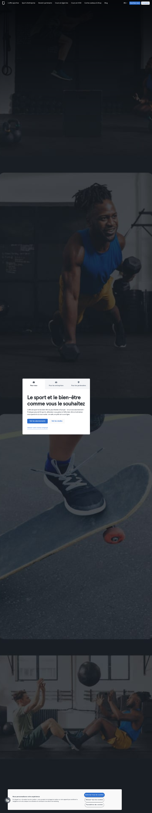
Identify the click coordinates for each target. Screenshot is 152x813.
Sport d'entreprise (28, 3)
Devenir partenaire (45, 3)
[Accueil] (3, 3)
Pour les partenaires (78, 383)
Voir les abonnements (37, 421)
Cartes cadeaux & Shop (92, 3)
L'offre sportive (13, 3)
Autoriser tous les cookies (94, 795)
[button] (7, 800)
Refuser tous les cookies (94, 799)
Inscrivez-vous (135, 3)
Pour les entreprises (56, 383)
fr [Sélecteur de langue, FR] (125, 3)
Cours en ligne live (61, 3)
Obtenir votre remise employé (37, 428)
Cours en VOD (76, 3)
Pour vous (33, 383)
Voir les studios (57, 421)
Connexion (145, 3)
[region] (65, 799)
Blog (106, 3)
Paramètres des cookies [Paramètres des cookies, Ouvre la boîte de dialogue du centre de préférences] (94, 804)
